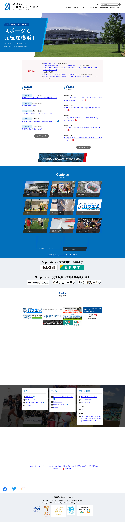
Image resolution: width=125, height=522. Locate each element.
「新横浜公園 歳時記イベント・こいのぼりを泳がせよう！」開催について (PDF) (83, 119)
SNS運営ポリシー (57, 468)
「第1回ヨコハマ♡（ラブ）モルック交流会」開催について (40, 113)
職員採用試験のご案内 (50, 63)
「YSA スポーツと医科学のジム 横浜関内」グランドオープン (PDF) (82, 129)
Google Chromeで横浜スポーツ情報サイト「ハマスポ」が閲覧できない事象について (69, 76)
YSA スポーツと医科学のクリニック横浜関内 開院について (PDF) (82, 109)
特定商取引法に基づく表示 (83, 466)
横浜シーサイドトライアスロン (33, 402)
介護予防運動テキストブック (89, 397)
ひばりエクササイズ (86, 399)
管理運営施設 (93, 7)
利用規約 (95, 466)
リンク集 (30, 466)
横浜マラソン (28, 397)
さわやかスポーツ (30, 405)
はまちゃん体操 (85, 402)
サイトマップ (69, 468)
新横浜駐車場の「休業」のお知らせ (33, 129)
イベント (84, 7)
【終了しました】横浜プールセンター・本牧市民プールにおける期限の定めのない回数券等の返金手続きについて (71, 69)
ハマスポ (82, 409)
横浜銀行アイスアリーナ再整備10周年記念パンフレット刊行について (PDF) (83, 139)
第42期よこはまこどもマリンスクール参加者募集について (39, 98)
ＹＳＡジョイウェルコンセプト (44, 249)
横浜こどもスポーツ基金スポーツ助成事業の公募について (39, 121)
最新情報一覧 (41, 136)
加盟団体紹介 (104, 7)
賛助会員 (55, 407)
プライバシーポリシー (40, 466)
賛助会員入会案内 (115, 7)
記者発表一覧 (83, 147)
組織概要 (68, 7)
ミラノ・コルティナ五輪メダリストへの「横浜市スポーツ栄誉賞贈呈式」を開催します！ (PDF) (83, 99)
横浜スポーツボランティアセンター (62, 397)
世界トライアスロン (30, 400)
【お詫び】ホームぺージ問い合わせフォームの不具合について (62, 74)
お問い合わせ (70, 466)
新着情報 (27, 95)
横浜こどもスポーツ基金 (59, 405)
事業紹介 (76, 7)
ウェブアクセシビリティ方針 (56, 466)
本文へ (97, 4)
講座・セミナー (57, 402)
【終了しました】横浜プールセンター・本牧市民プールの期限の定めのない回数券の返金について (91, 418)
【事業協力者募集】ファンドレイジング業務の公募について (61, 66)
